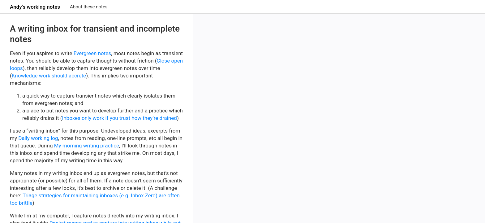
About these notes (89, 7)
